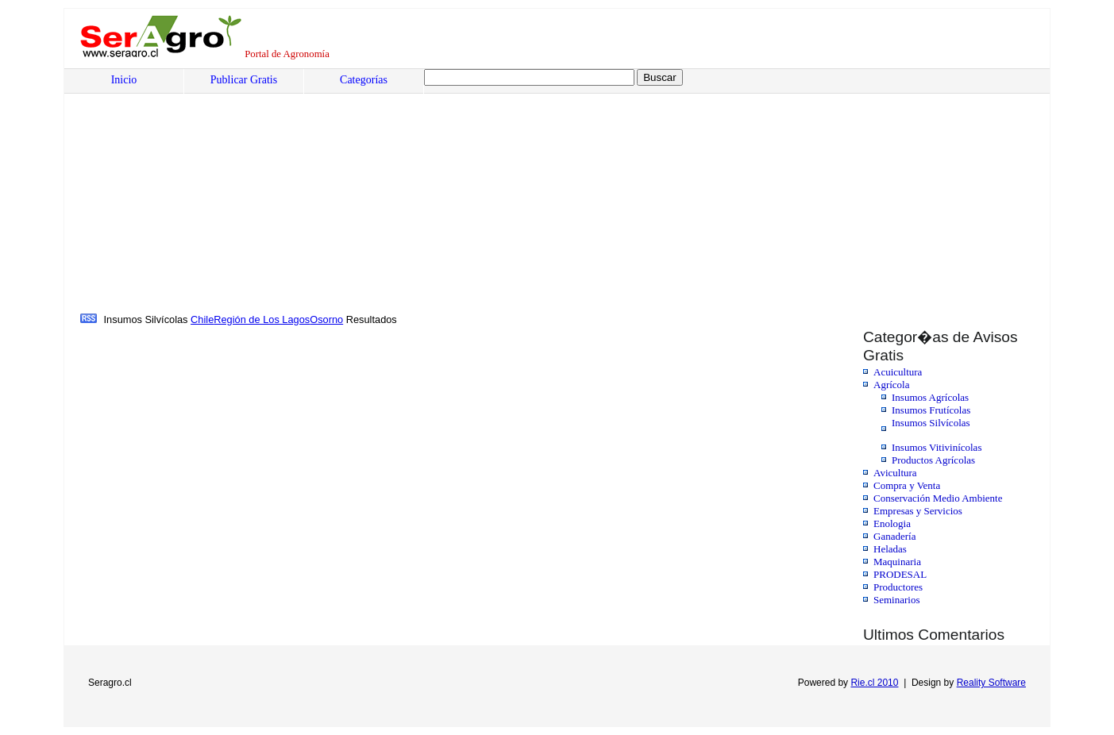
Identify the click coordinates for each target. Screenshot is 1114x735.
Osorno (326, 319)
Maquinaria (897, 562)
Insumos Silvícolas (931, 423)
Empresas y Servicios (917, 511)
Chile (202, 319)
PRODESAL (900, 574)
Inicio (124, 80)
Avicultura (895, 473)
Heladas (890, 549)
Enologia (892, 523)
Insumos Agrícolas (930, 397)
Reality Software (991, 682)
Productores (898, 587)
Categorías (363, 80)
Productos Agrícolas (933, 460)
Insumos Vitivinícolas (936, 447)
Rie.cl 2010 (874, 682)
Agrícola (891, 385)
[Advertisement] (560, 191)
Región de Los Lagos (262, 319)
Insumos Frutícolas (931, 410)
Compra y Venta (906, 485)
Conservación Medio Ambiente (937, 498)
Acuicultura (897, 372)
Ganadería (894, 536)
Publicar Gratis (243, 80)
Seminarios (896, 600)
